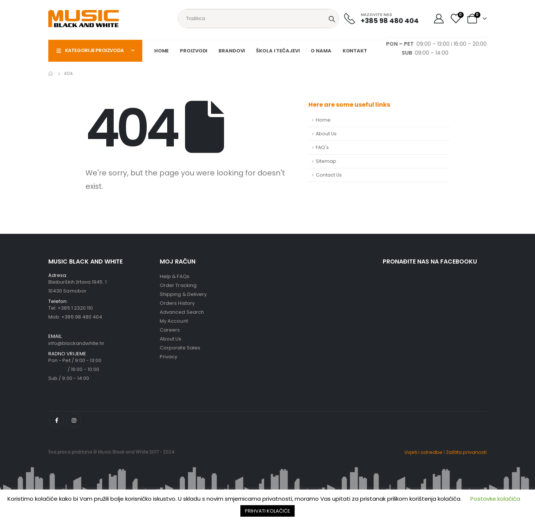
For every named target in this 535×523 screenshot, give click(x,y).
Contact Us (329, 175)
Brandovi (231, 50)
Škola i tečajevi (277, 50)
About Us (326, 133)
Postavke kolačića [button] (495, 499)
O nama (321, 50)
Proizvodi (193, 50)
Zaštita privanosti (466, 452)
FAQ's (322, 147)
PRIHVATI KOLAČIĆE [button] (267, 510)
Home (161, 50)
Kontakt (355, 50)
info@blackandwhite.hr (76, 343)
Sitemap (326, 161)
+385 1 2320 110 (75, 307)
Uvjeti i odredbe (423, 452)
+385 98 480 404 (81, 316)
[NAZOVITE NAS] (381, 18)
